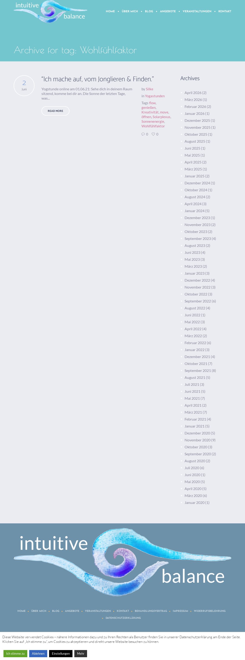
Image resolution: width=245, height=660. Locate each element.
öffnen (146, 117)
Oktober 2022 (196, 294)
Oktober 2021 (196, 363)
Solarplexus (161, 117)
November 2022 (197, 287)
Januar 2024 (194, 210)
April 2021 (193, 405)
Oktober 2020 (196, 447)
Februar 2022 (195, 342)
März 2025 (193, 169)
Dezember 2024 (197, 183)
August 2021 (195, 377)
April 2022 (193, 329)
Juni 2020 (192, 474)
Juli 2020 (192, 467)
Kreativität (150, 112)
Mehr (80, 653)
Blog (55, 611)
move (164, 112)
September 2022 (198, 301)
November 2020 (197, 440)
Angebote (72, 611)
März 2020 (193, 495)
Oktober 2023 (196, 231)
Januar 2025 (194, 176)
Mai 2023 (192, 259)
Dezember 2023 (197, 217)
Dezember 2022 (197, 280)
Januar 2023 (194, 273)
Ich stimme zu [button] (15, 653)
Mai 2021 (192, 398)
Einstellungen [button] (61, 653)
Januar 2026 (194, 113)
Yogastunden (155, 96)
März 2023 (193, 266)
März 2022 (193, 335)
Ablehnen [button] (38, 653)
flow (152, 103)
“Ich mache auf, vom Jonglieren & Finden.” (97, 79)
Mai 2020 (192, 481)
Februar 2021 (195, 419)
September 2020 (198, 454)
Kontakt (123, 611)
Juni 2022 (192, 315)
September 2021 (198, 370)
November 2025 (197, 127)
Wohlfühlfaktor (153, 126)
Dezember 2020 (197, 433)
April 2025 (193, 162)
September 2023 (198, 238)
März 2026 (193, 99)
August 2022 (195, 308)
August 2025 (195, 141)
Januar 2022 (194, 349)
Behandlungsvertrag (151, 611)
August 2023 (195, 245)
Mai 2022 (192, 322)
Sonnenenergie (152, 121)
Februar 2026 (195, 106)
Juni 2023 (192, 252)
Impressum (180, 611)
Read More (55, 111)
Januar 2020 (194, 502)
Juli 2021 (192, 384)
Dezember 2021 (197, 356)
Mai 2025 (192, 155)
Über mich (38, 611)
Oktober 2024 (196, 190)
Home (21, 611)
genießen (148, 107)
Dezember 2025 (197, 120)
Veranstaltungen (98, 611)
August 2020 (195, 461)
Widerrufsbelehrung (210, 611)
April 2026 (193, 92)
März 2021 (193, 412)
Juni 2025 (192, 148)
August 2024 (195, 197)
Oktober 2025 (196, 134)
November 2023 (197, 224)
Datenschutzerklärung (123, 618)
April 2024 (193, 203)
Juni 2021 (192, 391)
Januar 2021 (194, 426)
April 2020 (193, 488)
